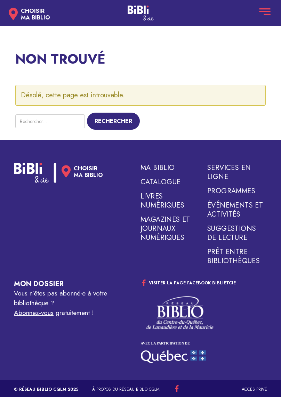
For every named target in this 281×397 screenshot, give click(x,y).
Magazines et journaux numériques (165, 228)
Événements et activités (235, 210)
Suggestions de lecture (231, 233)
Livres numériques (162, 201)
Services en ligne (229, 172)
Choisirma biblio (35, 14)
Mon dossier (39, 284)
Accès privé (254, 389)
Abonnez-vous (34, 312)
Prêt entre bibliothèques (233, 257)
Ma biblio (157, 167)
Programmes (231, 191)
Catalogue (160, 182)
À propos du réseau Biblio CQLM (126, 389)
